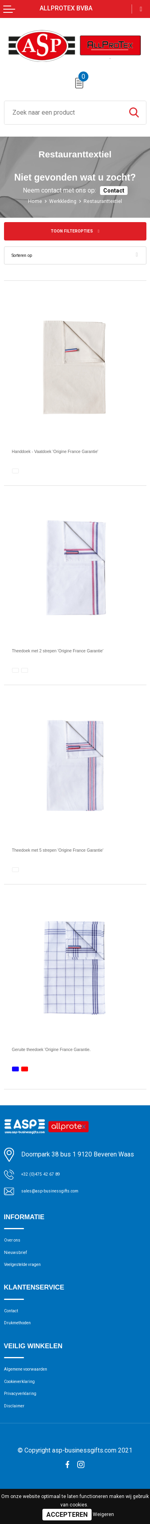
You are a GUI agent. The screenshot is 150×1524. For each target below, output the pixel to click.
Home (29, 201)
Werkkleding (60, 201)
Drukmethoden (23, 1342)
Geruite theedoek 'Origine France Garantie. (72, 1051)
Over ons (16, 1246)
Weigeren (103, 1514)
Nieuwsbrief (20, 1261)
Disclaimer (18, 1438)
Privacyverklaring (26, 1422)
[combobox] (63, 112)
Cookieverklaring (25, 1407)
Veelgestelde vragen (30, 1277)
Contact (114, 191)
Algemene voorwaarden (35, 1391)
